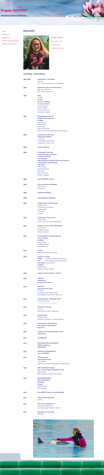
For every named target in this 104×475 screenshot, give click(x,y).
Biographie (5, 37)
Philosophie (5, 34)
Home (4, 31)
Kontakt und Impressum (9, 44)
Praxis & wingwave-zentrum (10, 41)
